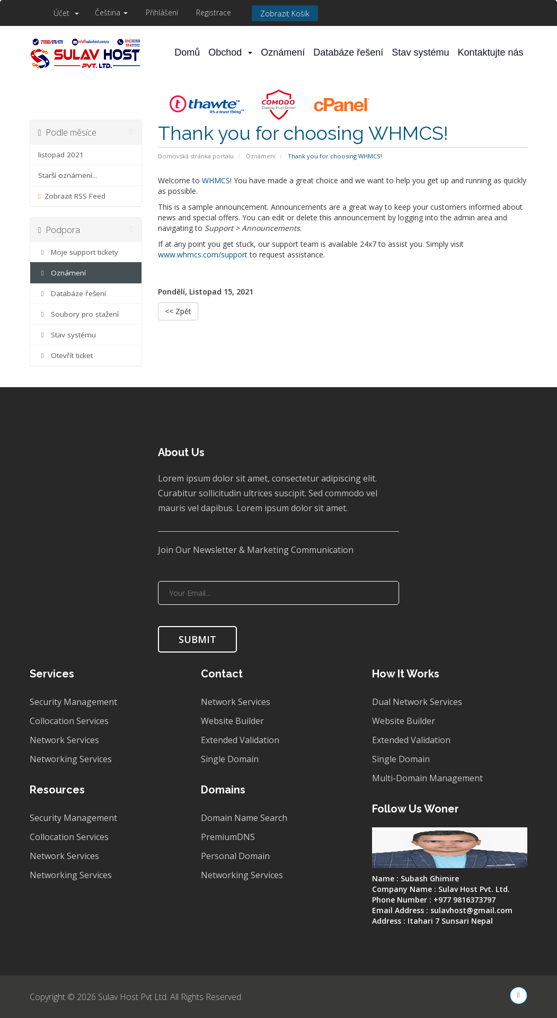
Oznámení (283, 52)
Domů (187, 52)
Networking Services (71, 759)
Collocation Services (69, 721)
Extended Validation (240, 740)
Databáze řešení (348, 52)
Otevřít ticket (65, 355)
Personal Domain (235, 856)
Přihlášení (162, 12)
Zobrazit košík (285, 13)
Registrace (213, 12)
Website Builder (232, 721)
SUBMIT (197, 639)
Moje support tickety (78, 252)
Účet (66, 13)
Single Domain (230, 759)
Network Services (64, 740)
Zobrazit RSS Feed (72, 196)
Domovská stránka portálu (196, 156)
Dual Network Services (417, 702)
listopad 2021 (61, 154)
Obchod (230, 52)
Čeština (111, 12)
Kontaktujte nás (490, 52)
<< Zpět (178, 311)
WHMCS (216, 180)
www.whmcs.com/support (202, 254)
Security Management (73, 702)
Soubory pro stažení (78, 314)
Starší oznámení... (67, 175)
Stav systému (420, 52)
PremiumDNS (228, 837)
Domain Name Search (244, 818)
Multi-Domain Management (427, 778)
